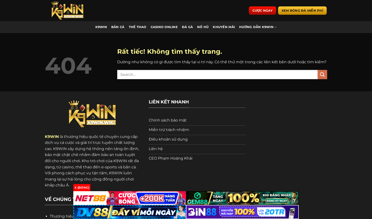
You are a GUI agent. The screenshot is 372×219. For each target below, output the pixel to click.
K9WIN (101, 27)
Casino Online (164, 27)
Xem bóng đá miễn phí (302, 11)
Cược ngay (262, 11)
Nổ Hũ (203, 27)
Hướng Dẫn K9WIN (258, 27)
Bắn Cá (118, 27)
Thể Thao (137, 27)
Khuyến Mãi (224, 27)
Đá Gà (187, 27)
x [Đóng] (81, 187)
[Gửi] (322, 74)
